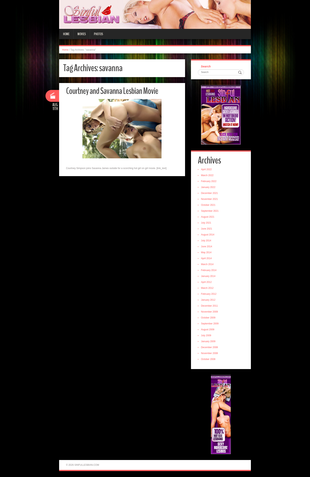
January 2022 (208, 187)
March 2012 (207, 288)
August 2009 (207, 329)
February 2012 (208, 294)
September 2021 (210, 211)
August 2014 (207, 234)
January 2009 (208, 341)
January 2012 (208, 299)
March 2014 (207, 264)
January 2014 (208, 276)
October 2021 (208, 205)
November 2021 (209, 199)
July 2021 (206, 222)
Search (206, 66)
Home (66, 34)
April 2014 (206, 258)
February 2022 (208, 181)
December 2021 (209, 193)
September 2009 (210, 323)
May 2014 (206, 252)
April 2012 (206, 282)
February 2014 (208, 270)
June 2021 (206, 228)
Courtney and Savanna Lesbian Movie (112, 91)
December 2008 (209, 347)
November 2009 (209, 311)
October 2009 (208, 317)
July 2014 (206, 240)
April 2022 (206, 169)
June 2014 (206, 246)
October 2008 (208, 359)
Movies (82, 34)
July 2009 (206, 335)
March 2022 (207, 175)
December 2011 (209, 305)
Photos (98, 34)
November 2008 (209, 353)
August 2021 (207, 216)
